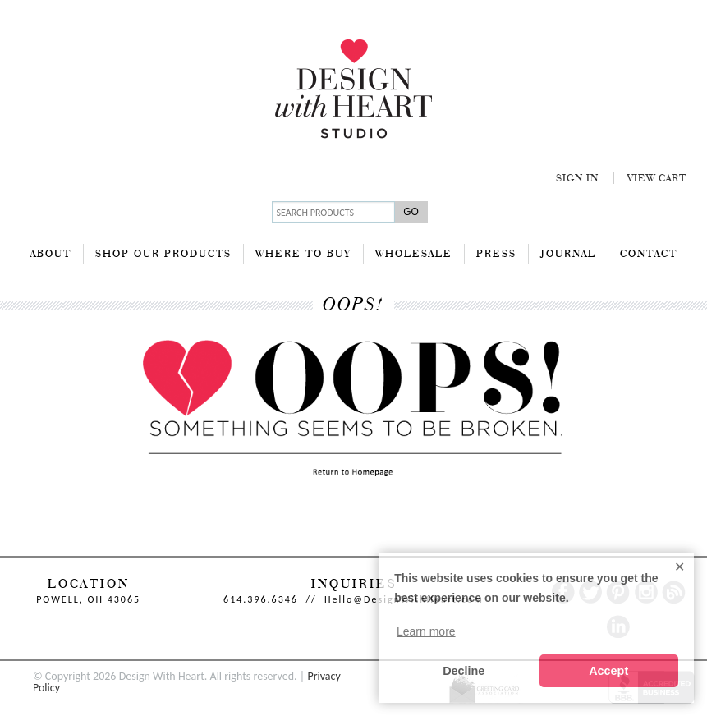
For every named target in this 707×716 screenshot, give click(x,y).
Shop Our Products (163, 254)
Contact (648, 254)
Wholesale (413, 254)
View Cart (656, 179)
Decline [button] (463, 670)
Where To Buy (303, 254)
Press (496, 254)
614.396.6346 (260, 599)
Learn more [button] (426, 631)
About (50, 254)
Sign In (577, 179)
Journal (568, 254)
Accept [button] (608, 670)
